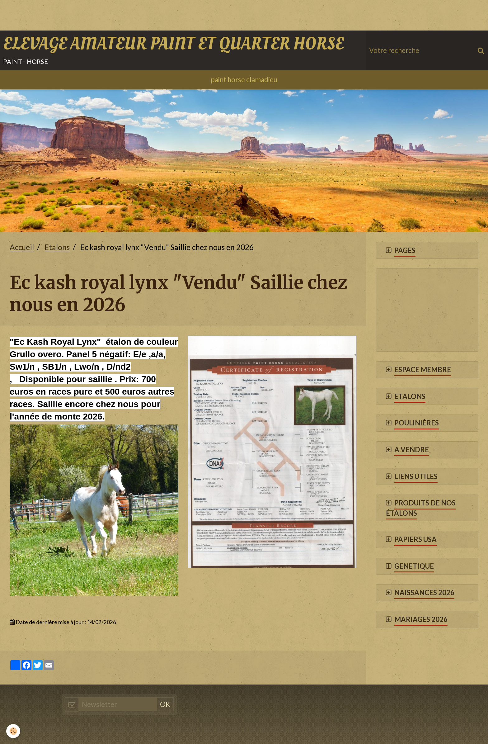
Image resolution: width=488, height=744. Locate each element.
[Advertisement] (113, 14)
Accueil (22, 247)
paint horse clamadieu (244, 79)
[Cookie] (13, 731)
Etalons (57, 247)
